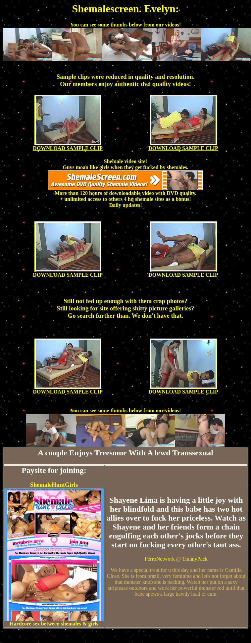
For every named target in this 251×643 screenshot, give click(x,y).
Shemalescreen (105, 9)
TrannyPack (195, 559)
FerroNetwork (160, 559)
